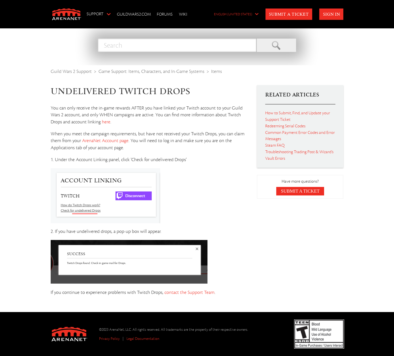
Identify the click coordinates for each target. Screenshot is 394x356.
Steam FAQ (274, 145)
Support (95, 13)
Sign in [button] (331, 14)
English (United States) (233, 14)
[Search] (177, 45)
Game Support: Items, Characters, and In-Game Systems (151, 71)
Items (216, 71)
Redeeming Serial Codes (285, 126)
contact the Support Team (189, 292)
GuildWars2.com (134, 14)
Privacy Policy (109, 338)
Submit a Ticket (289, 14)
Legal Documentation (143, 338)
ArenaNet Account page (105, 141)
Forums (165, 14)
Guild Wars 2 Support (71, 71)
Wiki (183, 14)
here (106, 122)
